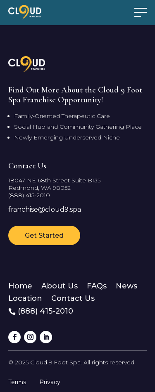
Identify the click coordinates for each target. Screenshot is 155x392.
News (126, 285)
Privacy (49, 382)
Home (20, 285)
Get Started (44, 235)
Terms (17, 382)
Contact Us (73, 297)
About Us (59, 285)
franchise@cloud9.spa (44, 209)
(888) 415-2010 (29, 195)
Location (25, 297)
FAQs (97, 285)
